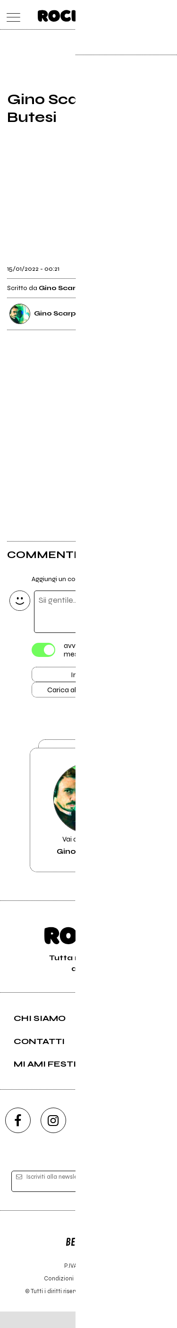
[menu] (11, 15)
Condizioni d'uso (67, 1294)
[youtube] (88, 1137)
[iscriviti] (152, 1198)
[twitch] (124, 1137)
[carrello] (129, 15)
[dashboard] (166, 15)
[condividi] (161, 266)
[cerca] (147, 15)
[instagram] (53, 1137)
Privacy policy (115, 1294)
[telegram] (159, 1137)
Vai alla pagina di (88, 823)
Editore (88, 1254)
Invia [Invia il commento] (78, 676)
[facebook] (18, 1137)
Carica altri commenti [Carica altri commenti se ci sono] (88, 693)
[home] (68, 14)
